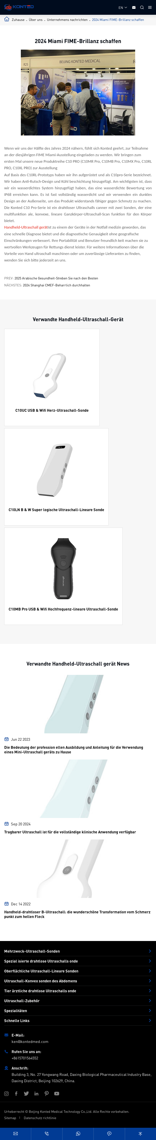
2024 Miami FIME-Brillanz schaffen (118, 19)
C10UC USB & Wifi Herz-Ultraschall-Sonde (52, 410)
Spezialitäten (15, 1010)
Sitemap (10, 1118)
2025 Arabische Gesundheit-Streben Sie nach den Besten (56, 278)
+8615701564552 (25, 1057)
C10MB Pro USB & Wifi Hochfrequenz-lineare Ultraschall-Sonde (63, 609)
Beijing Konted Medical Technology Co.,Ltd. (60, 1111)
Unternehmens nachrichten (67, 19)
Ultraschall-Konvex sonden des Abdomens (40, 981)
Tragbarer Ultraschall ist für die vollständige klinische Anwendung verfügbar (70, 832)
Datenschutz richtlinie (40, 1118)
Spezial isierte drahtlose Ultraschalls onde (41, 961)
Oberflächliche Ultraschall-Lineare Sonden (41, 971)
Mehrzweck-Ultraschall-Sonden (32, 951)
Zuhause (18, 19)
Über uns (36, 19)
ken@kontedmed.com (30, 1041)
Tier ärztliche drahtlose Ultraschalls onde (40, 990)
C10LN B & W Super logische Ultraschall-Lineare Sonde (56, 509)
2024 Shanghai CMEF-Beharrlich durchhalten (56, 285)
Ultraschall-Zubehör (22, 1000)
